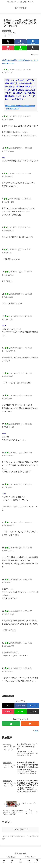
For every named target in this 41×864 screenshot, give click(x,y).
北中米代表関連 (7, 696)
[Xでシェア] (8, 41)
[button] (33, 47)
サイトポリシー (30, 857)
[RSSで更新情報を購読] (30, 723)
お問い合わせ (10, 857)
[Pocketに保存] (8, 47)
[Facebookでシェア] (20, 41)
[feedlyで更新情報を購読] (11, 723)
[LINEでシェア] (20, 47)
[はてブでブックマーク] (33, 41)
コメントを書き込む (20, 829)
